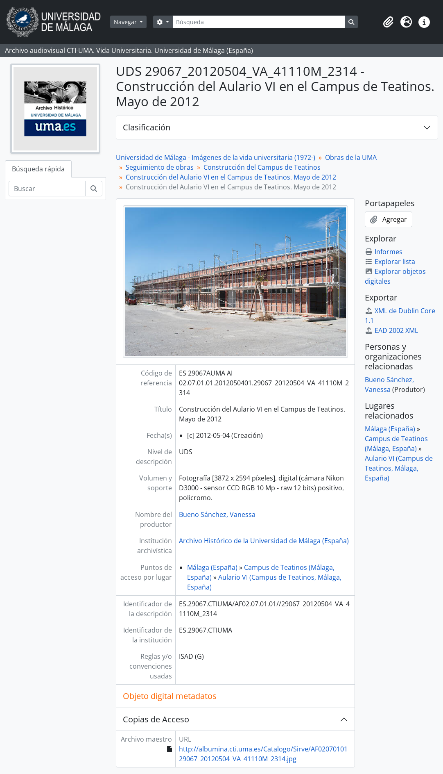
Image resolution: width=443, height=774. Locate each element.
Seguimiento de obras (160, 167)
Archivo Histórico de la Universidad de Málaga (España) (264, 540)
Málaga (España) (212, 567)
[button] (388, 22)
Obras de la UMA (351, 157)
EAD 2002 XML (391, 330)
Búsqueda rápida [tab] (38, 168)
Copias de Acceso (156, 719)
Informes (383, 251)
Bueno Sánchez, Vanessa (217, 514)
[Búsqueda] (258, 22)
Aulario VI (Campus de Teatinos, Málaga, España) (399, 468)
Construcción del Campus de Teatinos (262, 167)
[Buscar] (47, 188)
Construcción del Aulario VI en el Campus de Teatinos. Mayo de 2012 (231, 177)
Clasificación (146, 127)
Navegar (126, 22)
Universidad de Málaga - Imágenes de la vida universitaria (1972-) (215, 157)
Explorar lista (390, 261)
